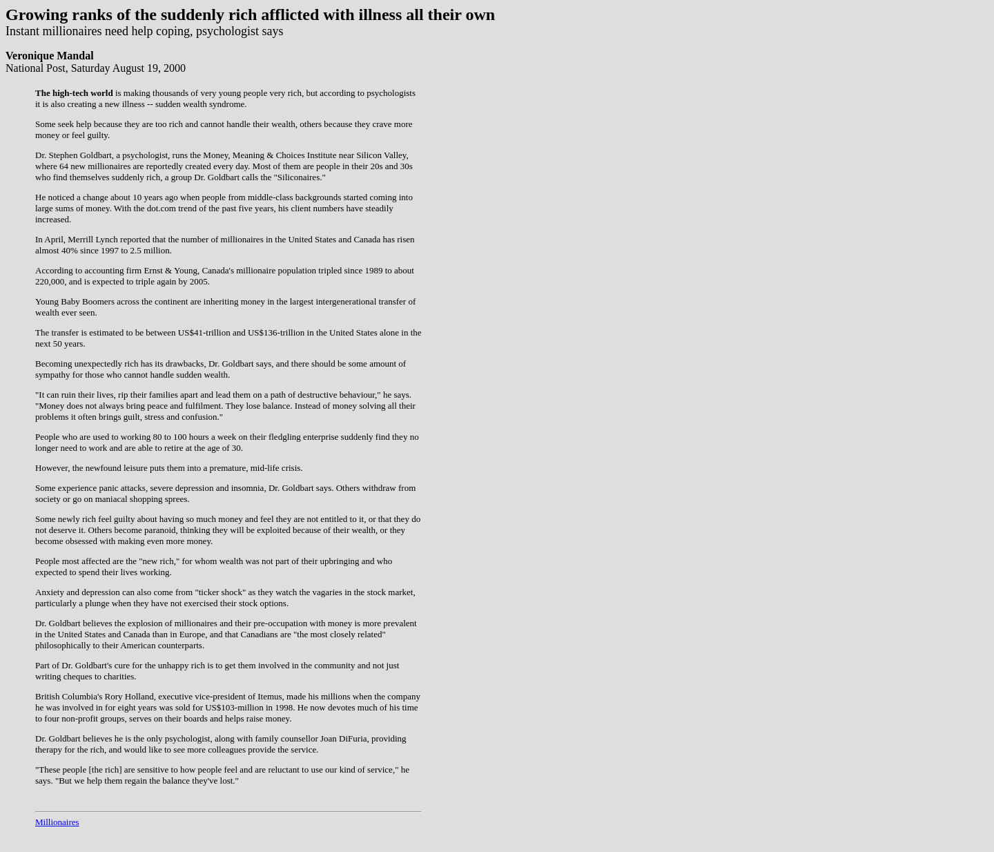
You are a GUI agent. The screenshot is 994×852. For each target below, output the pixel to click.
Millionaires (57, 822)
